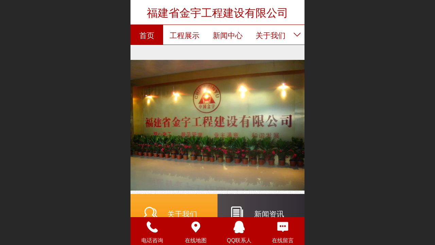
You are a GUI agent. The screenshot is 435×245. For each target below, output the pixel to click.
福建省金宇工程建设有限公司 (217, 13)
